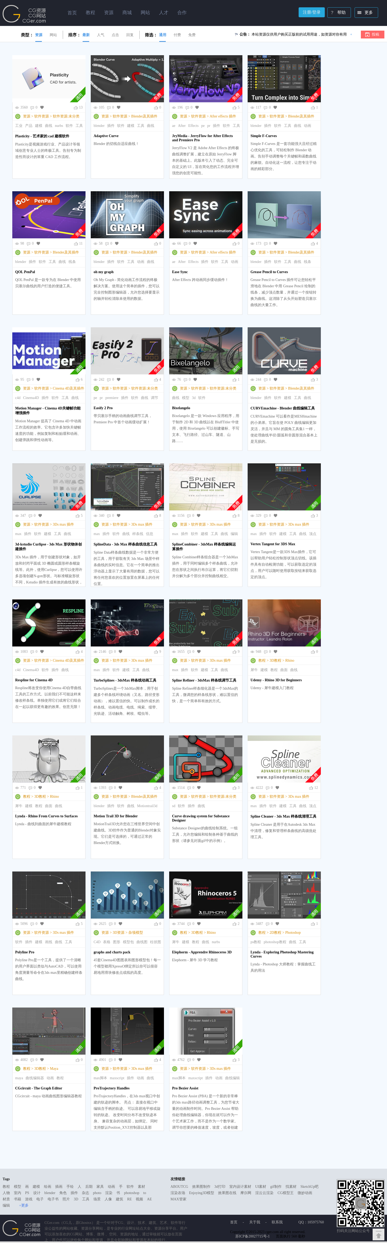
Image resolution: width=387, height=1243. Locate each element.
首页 (72, 12)
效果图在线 (227, 1193)
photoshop (131, 1193)
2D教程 (275, 933)
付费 (177, 35)
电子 (40, 1199)
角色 (63, 1193)
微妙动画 (305, 1193)
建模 (38, 126)
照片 (66, 1199)
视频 (139, 1199)
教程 (262, 660)
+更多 (24, 1205)
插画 (58, 1187)
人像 (108, 1199)
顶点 (312, 534)
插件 (111, 126)
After (182, 126)
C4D (97, 942)
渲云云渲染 (264, 1193)
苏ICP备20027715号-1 (252, 1236)
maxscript (117, 1078)
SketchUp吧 (309, 1187)
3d (194, 398)
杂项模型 (135, 933)
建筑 (119, 1199)
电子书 (53, 1199)
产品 (28, 126)
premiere (111, 398)
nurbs (59, 126)
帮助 (337, 13)
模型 (185, 398)
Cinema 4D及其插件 (68, 388)
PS (27, 1193)
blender (99, 126)
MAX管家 (178, 1199)
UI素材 (260, 1187)
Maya (54, 1069)
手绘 (70, 1187)
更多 (364, 13)
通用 (162, 35)
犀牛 (254, 670)
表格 (106, 942)
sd (173, 806)
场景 (97, 1199)
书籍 (17, 1199)
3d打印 (219, 1187)
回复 (130, 35)
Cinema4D (31, 398)
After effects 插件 (223, 116)
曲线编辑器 (35, 1078)
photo (97, 1193)
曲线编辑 (232, 1078)
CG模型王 (285, 1193)
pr (208, 126)
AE (149, 1199)
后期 (89, 1187)
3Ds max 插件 (63, 524)
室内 (17, 1193)
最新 (86, 35)
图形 (116, 942)
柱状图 (155, 942)
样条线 (137, 534)
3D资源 (118, 933)
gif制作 (276, 1187)
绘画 (47, 1187)
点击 (115, 35)
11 (81, 243)
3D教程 (275, 660)
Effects (193, 126)
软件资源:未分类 (66, 116)
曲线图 (141, 942)
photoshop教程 (275, 942)
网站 (53, 35)
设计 (37, 1193)
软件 (69, 126)
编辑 (234, 534)
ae (173, 126)
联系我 (277, 1222)
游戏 (28, 1199)
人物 (6, 1193)
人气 (100, 35)
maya (19, 1078)
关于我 (254, 1222)
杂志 (85, 1193)
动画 (307, 126)
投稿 (375, 34)
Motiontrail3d (147, 806)
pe (202, 126)
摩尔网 (245, 1193)
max (18, 534)
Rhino (289, 660)
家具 (100, 1187)
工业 (18, 126)
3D (76, 1199)
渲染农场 (177, 1193)
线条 (72, 262)
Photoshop (293, 933)
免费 (192, 35)
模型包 (128, 942)
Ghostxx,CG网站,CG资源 (24, 14)
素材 (141, 1187)
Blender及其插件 (144, 116)
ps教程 (256, 942)
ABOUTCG (179, 1187)
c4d (17, 398)
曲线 (48, 126)
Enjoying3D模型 (201, 1193)
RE (129, 1199)
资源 (38, 35)
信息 (149, 534)
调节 (154, 398)
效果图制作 (201, 1187)
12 (316, 788)
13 (81, 107)
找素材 (291, 1187)
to (144, 1193)
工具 (79, 126)
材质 (6, 1199)
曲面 (284, 670)
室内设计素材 (240, 1187)
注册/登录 (312, 12)
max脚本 (100, 1078)
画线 (48, 942)
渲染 (108, 1193)
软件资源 (41, 116)
